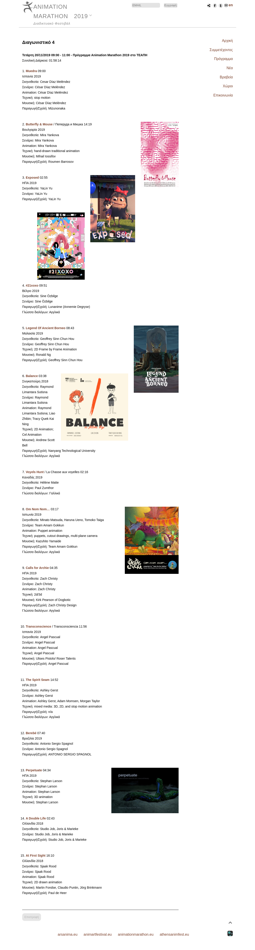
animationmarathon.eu (135, 934)
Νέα (230, 68)
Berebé (31, 733)
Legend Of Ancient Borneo (45, 328)
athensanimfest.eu (174, 934)
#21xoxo (32, 285)
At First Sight (35, 855)
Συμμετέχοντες (221, 50)
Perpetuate (34, 770)
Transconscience (38, 626)
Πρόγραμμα (223, 59)
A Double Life (36, 818)
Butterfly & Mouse (39, 124)
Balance (32, 376)
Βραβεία (226, 77)
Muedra (31, 71)
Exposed (32, 177)
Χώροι (228, 86)
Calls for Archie (37, 568)
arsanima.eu (68, 934)
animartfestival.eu (98, 934)
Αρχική (227, 41)
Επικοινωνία (223, 95)
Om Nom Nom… (38, 509)
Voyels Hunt (35, 472)
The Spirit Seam (38, 680)
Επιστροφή (31, 917)
